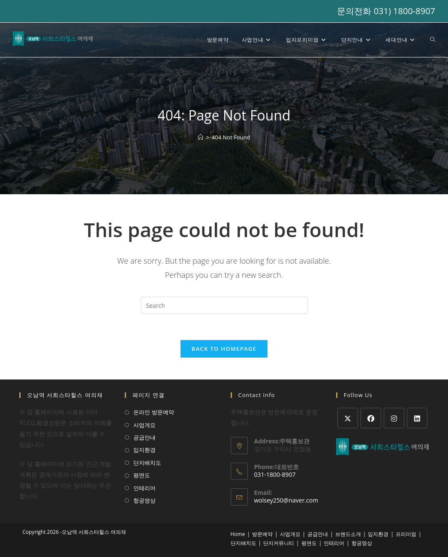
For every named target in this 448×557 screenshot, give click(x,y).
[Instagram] (394, 418)
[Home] (200, 137)
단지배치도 (147, 463)
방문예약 (262, 534)
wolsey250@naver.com (286, 500)
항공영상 (144, 500)
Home (238, 534)
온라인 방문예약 (153, 412)
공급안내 (144, 437)
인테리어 (144, 488)
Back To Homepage (224, 348)
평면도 (141, 475)
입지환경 (144, 450)
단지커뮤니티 (278, 543)
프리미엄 (406, 534)
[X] (347, 418)
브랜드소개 (348, 534)
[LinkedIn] (417, 418)
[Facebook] (371, 418)
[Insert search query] (224, 305)
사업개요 (144, 425)
